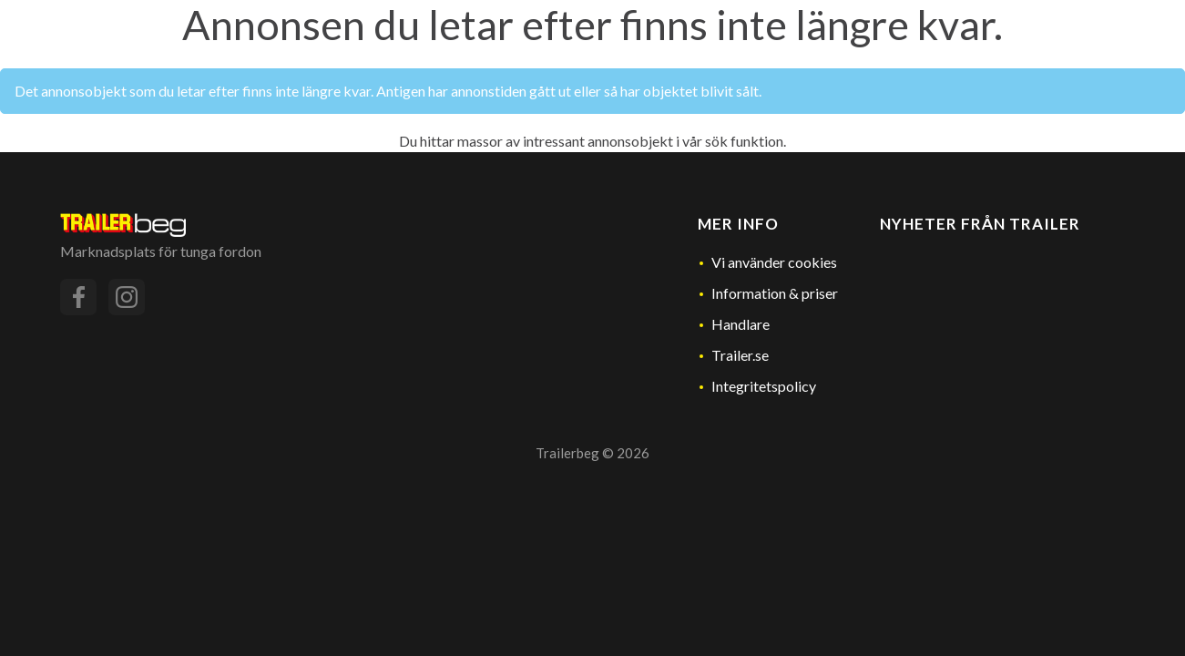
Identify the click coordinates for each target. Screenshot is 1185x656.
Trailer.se (740, 355)
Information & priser (774, 293)
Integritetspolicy (763, 386)
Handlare (740, 324)
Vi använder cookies (774, 262)
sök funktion (744, 140)
